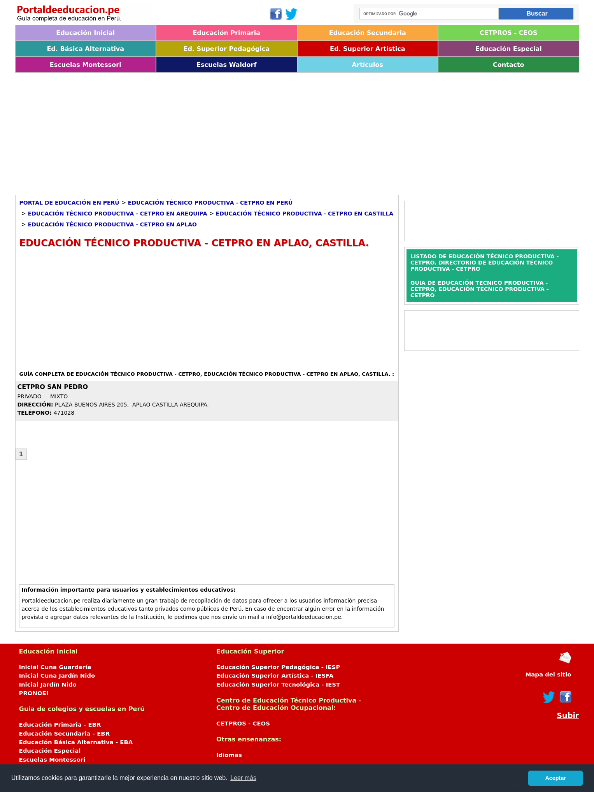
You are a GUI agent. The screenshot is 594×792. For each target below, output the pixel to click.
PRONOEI (34, 693)
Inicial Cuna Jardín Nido (57, 675)
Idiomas (229, 755)
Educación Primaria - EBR (60, 724)
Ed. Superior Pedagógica (226, 49)
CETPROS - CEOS (508, 33)
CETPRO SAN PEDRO (53, 387)
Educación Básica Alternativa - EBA (76, 742)
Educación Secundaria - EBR (64, 733)
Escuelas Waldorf (226, 64)
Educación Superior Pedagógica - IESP (278, 667)
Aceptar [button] (555, 778)
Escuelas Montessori (85, 64)
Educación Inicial (85, 33)
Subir (568, 715)
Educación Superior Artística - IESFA (274, 675)
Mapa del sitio (548, 674)
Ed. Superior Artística (367, 49)
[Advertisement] (248, 131)
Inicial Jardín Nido (48, 684)
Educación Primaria (226, 33)
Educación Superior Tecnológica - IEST (278, 684)
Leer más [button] (243, 777)
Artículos (367, 64)
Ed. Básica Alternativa (85, 49)
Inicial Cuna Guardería (55, 667)
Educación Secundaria (367, 33)
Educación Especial (508, 49)
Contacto (508, 64)
